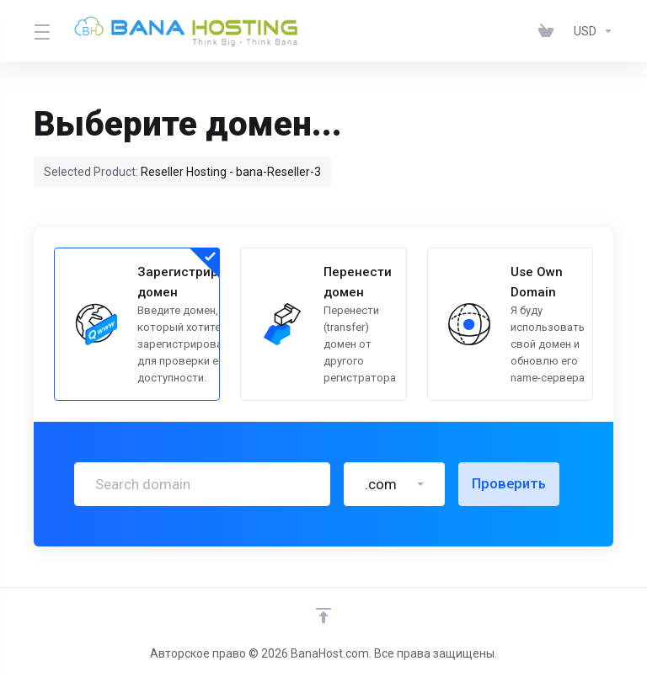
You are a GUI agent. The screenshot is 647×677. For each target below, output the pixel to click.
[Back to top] (323, 615)
